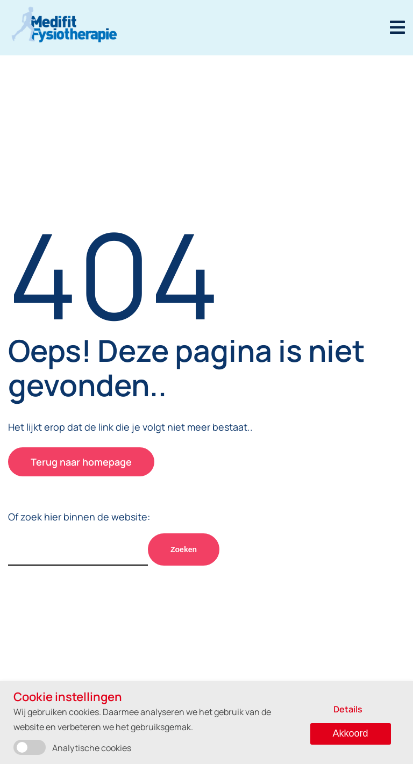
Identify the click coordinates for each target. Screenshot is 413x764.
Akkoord (350, 733)
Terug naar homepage (81, 461)
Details (347, 709)
